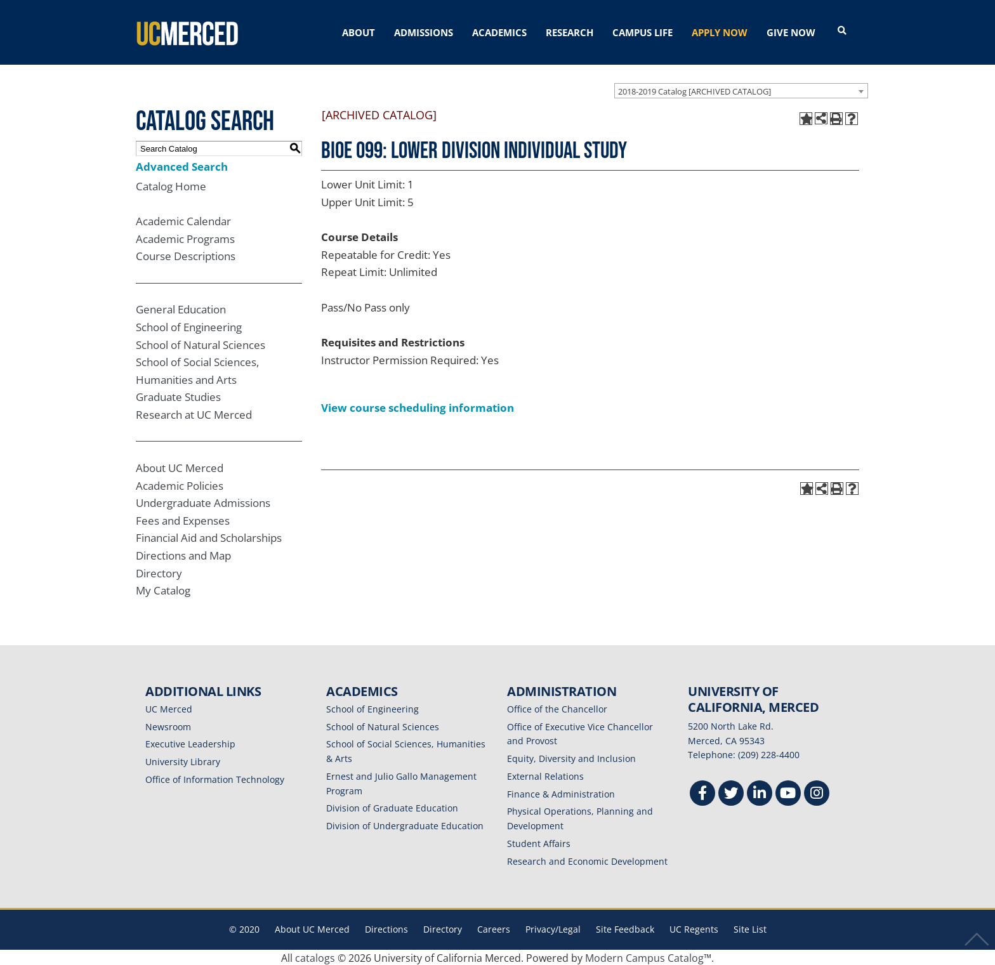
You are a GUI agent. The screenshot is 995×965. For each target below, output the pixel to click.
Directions (386, 928)
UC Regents (693, 928)
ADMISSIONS (423, 32)
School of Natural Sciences (200, 343)
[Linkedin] (759, 793)
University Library (182, 760)
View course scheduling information (417, 406)
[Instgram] (816, 793)
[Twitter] (731, 793)
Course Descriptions (185, 255)
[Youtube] (788, 793)
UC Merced (168, 708)
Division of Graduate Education (392, 807)
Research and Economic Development (587, 860)
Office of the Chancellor (557, 708)
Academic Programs (185, 237)
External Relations (545, 775)
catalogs (315, 957)
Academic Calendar (183, 220)
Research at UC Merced (194, 413)
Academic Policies (179, 484)
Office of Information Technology (214, 778)
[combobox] (741, 89)
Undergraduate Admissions (203, 501)
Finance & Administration (561, 793)
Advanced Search (182, 165)
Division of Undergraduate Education (405, 824)
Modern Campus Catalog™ (648, 957)
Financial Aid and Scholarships (209, 537)
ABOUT (358, 32)
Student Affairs (538, 842)
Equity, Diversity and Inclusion (571, 757)
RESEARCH (569, 32)
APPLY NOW (720, 32)
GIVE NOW (791, 32)
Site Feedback (625, 928)
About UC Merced (179, 466)
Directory (159, 572)
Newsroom (168, 725)
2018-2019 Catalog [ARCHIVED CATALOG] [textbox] (694, 90)
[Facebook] (702, 793)
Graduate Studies (178, 396)
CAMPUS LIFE (642, 32)
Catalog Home (171, 185)
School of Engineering (189, 325)
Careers (493, 928)
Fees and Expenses (183, 519)
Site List (750, 928)
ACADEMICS (499, 32)
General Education (181, 308)
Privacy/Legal (553, 928)
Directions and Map (183, 554)
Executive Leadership (190, 743)
